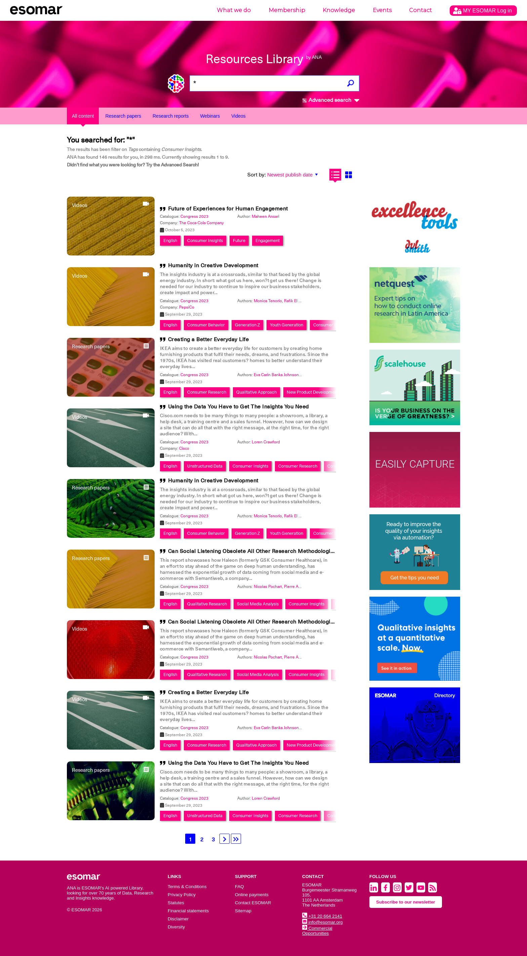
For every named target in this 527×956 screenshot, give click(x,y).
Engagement (267, 240)
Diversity (176, 926)
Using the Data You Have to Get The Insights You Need (238, 406)
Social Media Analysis (258, 604)
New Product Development (312, 392)
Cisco (184, 448)
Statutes (176, 902)
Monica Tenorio (268, 301)
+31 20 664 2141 (322, 916)
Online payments (252, 894)
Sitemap (243, 910)
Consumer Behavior (206, 325)
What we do (234, 10)
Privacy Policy (182, 894)
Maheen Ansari (265, 216)
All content (83, 116)
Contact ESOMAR (253, 902)
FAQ (239, 886)
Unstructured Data (204, 466)
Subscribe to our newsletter (405, 902)
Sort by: (256, 174)
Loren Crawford (266, 442)
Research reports (171, 116)
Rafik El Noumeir (299, 301)
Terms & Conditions (187, 886)
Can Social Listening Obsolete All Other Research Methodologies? (253, 551)
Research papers (123, 116)
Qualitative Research (207, 604)
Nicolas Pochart (268, 586)
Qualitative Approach (256, 392)
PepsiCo (186, 307)
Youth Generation (286, 325)
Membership (287, 10)
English (170, 240)
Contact (420, 10)
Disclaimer (178, 918)
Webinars (210, 116)
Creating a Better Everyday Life (208, 339)
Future (239, 240)
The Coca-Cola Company (201, 223)
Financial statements (188, 910)
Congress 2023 (194, 216)
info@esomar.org (322, 922)
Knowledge (339, 10)
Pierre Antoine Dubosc (304, 586)
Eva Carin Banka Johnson (276, 374)
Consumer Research (206, 392)
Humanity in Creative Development (213, 265)
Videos (238, 116)
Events (382, 10)
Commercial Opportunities (317, 931)
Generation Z (247, 325)
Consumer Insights (205, 240)
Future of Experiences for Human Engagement (228, 208)
